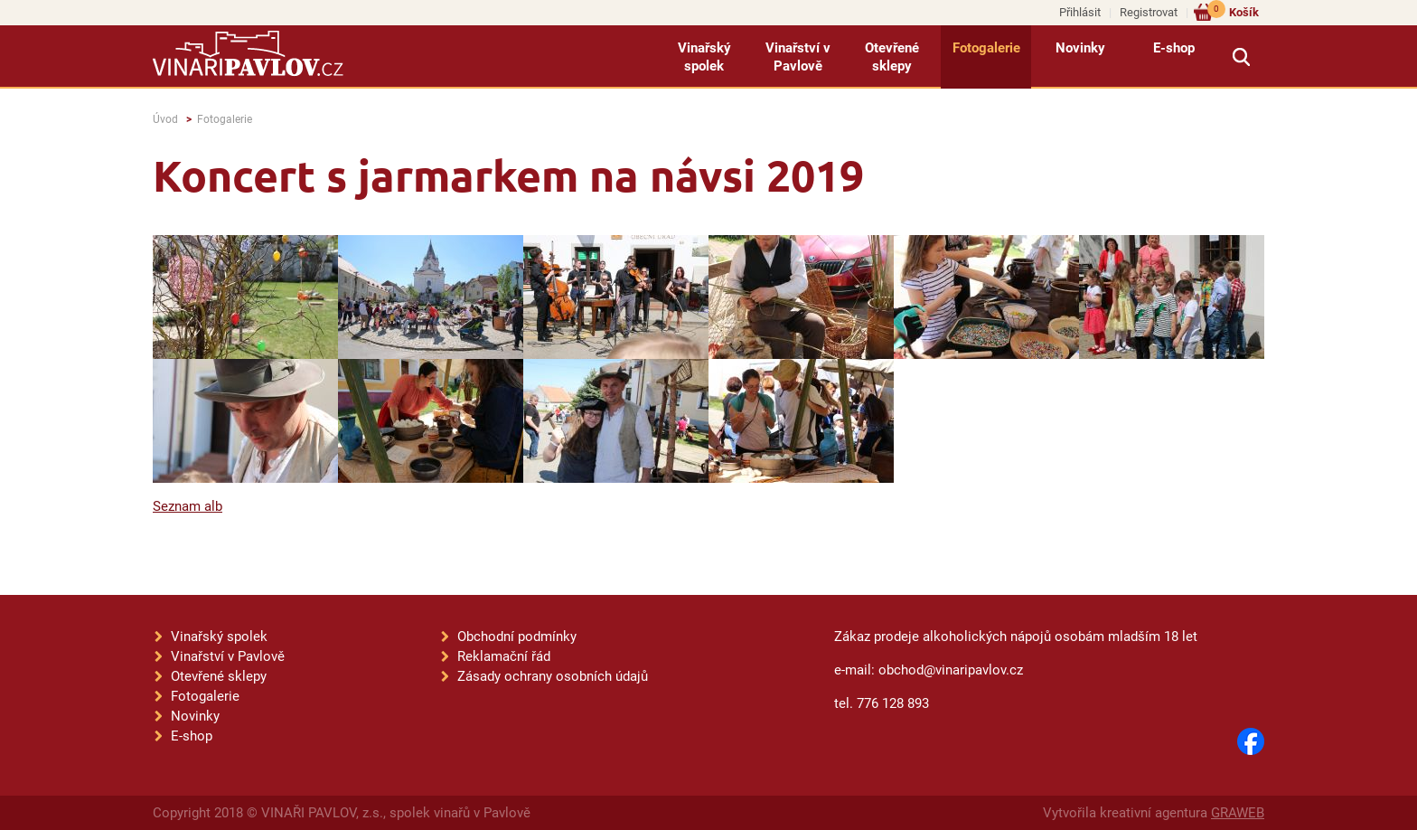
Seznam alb (187, 506)
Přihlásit (1080, 12)
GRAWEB (1237, 813)
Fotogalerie (986, 48)
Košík (1233, 11)
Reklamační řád (503, 656)
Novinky (1080, 48)
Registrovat (1149, 12)
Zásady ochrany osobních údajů (552, 676)
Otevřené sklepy (892, 57)
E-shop (1174, 48)
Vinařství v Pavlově (797, 57)
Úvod (165, 119)
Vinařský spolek (704, 57)
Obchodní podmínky (517, 636)
